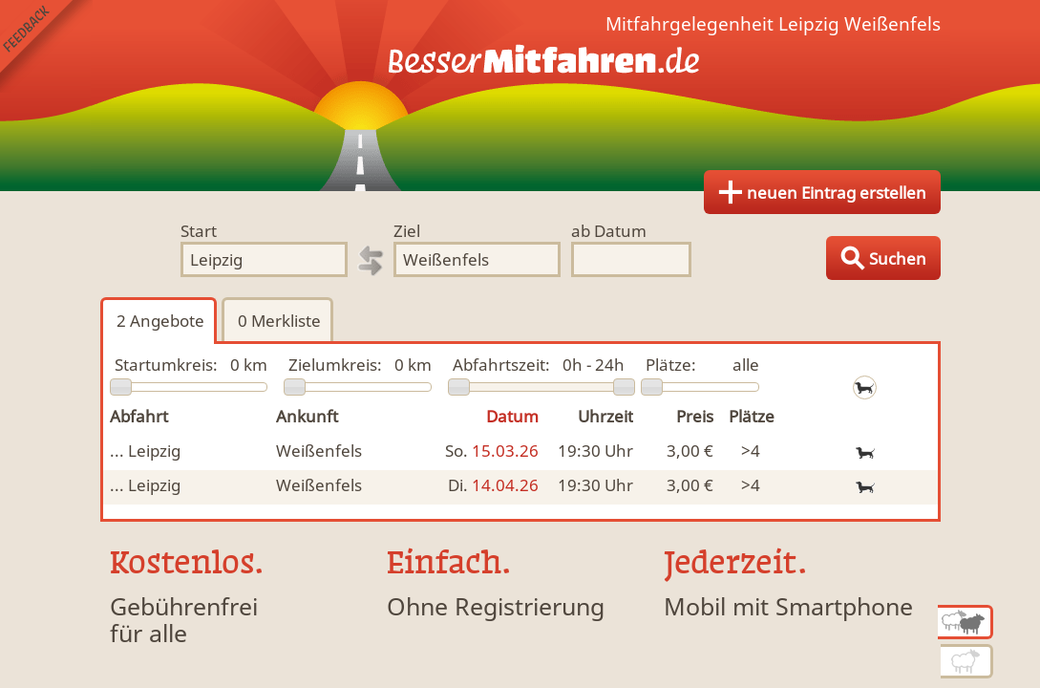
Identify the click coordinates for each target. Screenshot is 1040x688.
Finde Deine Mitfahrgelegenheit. (520, 95)
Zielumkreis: (335, 365)
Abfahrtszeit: (501, 365)
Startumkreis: (166, 365)
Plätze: (671, 365)
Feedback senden (46, 46)
